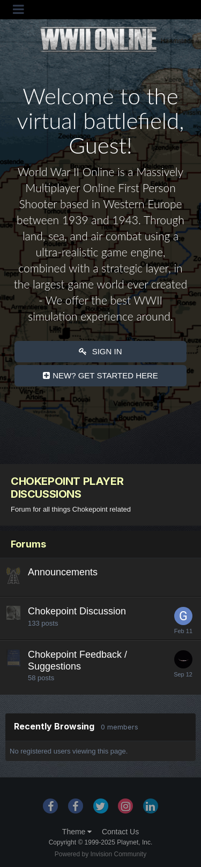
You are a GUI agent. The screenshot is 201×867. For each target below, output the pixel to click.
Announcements (63, 572)
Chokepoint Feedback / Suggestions (77, 660)
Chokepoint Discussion (77, 611)
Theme (77, 831)
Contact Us (120, 831)
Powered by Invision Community (100, 854)
